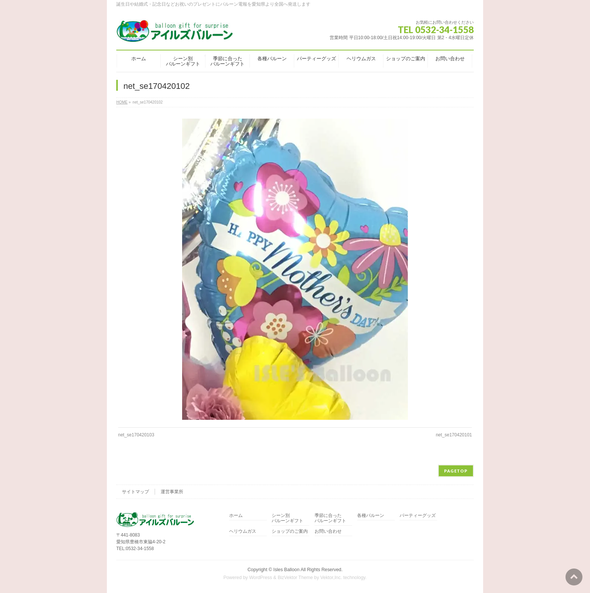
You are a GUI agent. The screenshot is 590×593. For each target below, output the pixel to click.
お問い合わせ (328, 531)
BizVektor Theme (295, 577)
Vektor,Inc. (331, 577)
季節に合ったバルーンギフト (330, 518)
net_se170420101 (454, 435)
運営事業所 (172, 491)
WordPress (260, 577)
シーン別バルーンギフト (287, 518)
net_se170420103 (136, 435)
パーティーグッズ (418, 515)
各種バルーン (370, 515)
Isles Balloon (286, 569)
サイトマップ (135, 491)
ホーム (236, 515)
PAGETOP (456, 470)
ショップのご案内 (290, 531)
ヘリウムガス (242, 531)
